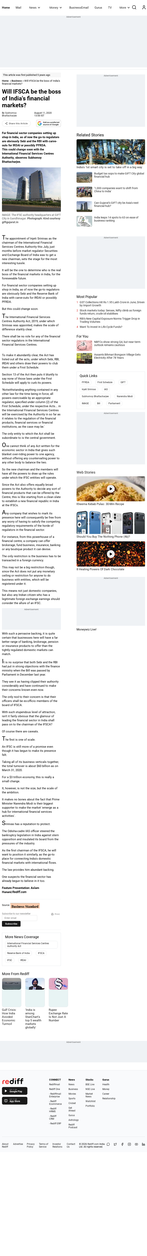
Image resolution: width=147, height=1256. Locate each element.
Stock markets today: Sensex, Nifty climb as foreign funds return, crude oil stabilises (110, 312)
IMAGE (85, 403)
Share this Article (16, 123)
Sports (72, 1098)
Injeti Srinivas (89, 389)
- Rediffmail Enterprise (55, 1095)
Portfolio (90, 1106)
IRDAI (23, 960)
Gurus (98, 7)
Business (17, 80)
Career (105, 1093)
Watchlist (91, 1101)
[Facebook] (122, 1145)
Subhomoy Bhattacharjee (9, 114)
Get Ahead (72, 1109)
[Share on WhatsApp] (108, 1145)
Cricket (72, 1103)
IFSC (9, 960)
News (34, 7)
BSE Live (90, 1084)
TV (110, 7)
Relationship (108, 1098)
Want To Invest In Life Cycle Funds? (101, 326)
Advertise (18, 1144)
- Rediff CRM (52, 1117)
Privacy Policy (31, 1145)
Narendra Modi (125, 396)
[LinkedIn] (143, 1145)
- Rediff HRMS (52, 1110)
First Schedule (104, 382)
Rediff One (54, 1089)
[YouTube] (136, 1145)
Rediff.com (93, 1144)
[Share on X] (115, 1145)
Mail (18, 7)
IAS (106, 389)
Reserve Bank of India (18, 953)
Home (6, 7)
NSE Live (90, 1089)
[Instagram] (129, 1145)
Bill (98, 403)
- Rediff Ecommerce (55, 1102)
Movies (72, 1093)
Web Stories (86, 472)
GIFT (123, 382)
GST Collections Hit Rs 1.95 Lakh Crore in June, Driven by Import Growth (112, 304)
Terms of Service (43, 1145)
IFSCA (41, 953)
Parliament (114, 403)
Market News (89, 1095)
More (125, 7)
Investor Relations (57, 1145)
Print (55, 914)
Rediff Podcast (73, 1126)
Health (105, 1084)
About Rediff (5, 1145)
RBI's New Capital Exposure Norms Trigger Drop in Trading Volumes (110, 320)
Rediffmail (54, 1084)
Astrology (74, 1120)
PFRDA (85, 382)
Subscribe (11, 923)
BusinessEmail (79, 7)
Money (56, 7)
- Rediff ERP (55, 1123)
